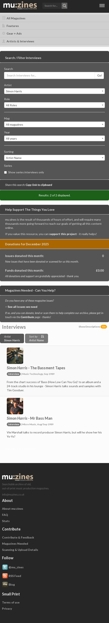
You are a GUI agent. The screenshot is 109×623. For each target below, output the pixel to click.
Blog (8, 584)
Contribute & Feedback (18, 537)
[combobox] (54, 91)
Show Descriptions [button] (93, 326)
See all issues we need (22, 306)
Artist (8, 85)
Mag (7, 118)
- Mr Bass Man (29, 418)
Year (7, 132)
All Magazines (13, 18)
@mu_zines (13, 567)
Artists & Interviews (18, 41)
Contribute (27, 317)
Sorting (9, 151)
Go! (99, 75)
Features (10, 26)
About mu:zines (12, 508)
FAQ (5, 514)
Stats (6, 521)
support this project (63, 234)
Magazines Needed (15, 543)
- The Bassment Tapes (36, 368)
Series (8, 165)
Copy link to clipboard (39, 184)
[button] (55, 5)
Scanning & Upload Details (20, 549)
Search (8, 69)
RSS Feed (11, 576)
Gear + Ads (12, 33)
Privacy (7, 608)
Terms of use (11, 602)
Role (7, 99)
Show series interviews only (24, 172)
